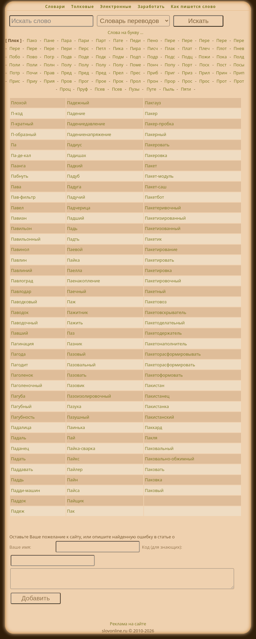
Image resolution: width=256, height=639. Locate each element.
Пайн (72, 480)
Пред (66, 73)
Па (13, 145)
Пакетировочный (163, 281)
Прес (135, 73)
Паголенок (22, 375)
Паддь (17, 480)
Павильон (21, 228)
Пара (66, 40)
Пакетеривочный (163, 208)
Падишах (76, 155)
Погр (49, 57)
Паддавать (22, 469)
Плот (222, 48)
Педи (135, 40)
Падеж (17, 511)
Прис (14, 81)
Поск (204, 65)
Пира (135, 48)
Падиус (74, 145)
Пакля (151, 438)
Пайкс (73, 459)
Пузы (134, 89)
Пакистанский (159, 417)
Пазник (74, 344)
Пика (118, 48)
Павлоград (22, 281)
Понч (152, 65)
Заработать (151, 6)
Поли (14, 65)
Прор (169, 81)
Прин (221, 73)
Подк (101, 57)
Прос (187, 81)
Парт (101, 40)
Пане (49, 40)
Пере (170, 40)
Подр (152, 57)
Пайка (73, 260)
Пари (83, 40)
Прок (118, 81)
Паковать (154, 469)
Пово (32, 57)
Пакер (151, 113)
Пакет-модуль (159, 176)
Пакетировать (159, 260)
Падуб (73, 176)
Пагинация (22, 344)
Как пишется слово (193, 6)
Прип (238, 73)
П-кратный (22, 124)
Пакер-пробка (159, 124)
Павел (17, 208)
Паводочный (24, 323)
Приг (170, 73)
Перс (84, 48)
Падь (72, 228)
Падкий (75, 166)
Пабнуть (19, 176)
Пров (66, 81)
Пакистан (154, 385)
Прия (49, 81)
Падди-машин (25, 490)
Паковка (153, 480)
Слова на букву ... (125, 32)
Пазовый (76, 354)
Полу (66, 65)
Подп (135, 57)
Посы (238, 65)
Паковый (154, 490)
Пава (16, 187)
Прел (118, 73)
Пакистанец (157, 396)
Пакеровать (157, 145)
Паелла (74, 270)
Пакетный (155, 291)
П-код (17, 113)
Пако (32, 40)
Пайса (73, 490)
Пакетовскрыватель (165, 312)
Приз (187, 73)
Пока (222, 57)
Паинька (76, 427)
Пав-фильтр (23, 197)
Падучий (76, 197)
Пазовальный (81, 365)
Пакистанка (157, 406)
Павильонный (26, 239)
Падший (75, 218)
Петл (101, 48)
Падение (76, 113)
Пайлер (75, 469)
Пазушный (78, 417)
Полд (239, 57)
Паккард (153, 427)
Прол (135, 81)
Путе (151, 89)
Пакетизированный (165, 218)
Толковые (82, 6)
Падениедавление (86, 124)
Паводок (20, 312)
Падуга (74, 187)
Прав (49, 73)
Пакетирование (161, 249)
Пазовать (76, 375)
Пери (66, 48)
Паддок (18, 501)
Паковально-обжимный (169, 459)
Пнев (239, 48)
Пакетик (153, 239)
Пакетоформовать (164, 375)
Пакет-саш (155, 187)
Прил (204, 73)
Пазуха (74, 406)
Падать (18, 459)
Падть (73, 239)
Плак (170, 48)
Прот (221, 81)
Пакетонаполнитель (166, 344)
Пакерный (155, 134)
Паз (71, 333)
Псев (100, 89)
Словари (55, 6)
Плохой (19, 103)
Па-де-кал (21, 155)
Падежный (78, 103)
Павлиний (21, 270)
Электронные (115, 6)
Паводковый (24, 302)
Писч (152, 48)
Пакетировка (158, 270)
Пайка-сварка (81, 448)
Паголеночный (26, 385)
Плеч (204, 48)
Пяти (186, 89)
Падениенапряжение (89, 134)
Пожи (204, 57)
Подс (170, 57)
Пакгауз (153, 103)
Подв (66, 57)
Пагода (18, 354)
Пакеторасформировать (170, 365)
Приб (152, 73)
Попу (170, 65)
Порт (187, 65)
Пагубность (23, 417)
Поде (83, 57)
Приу (32, 81)
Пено (152, 40)
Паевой (75, 249)
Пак (71, 511)
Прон (152, 81)
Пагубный (21, 406)
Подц (187, 57)
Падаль (18, 438)
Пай (71, 438)
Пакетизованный (162, 228)
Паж (71, 302)
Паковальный (159, 448)
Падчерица (78, 208)
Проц (65, 89)
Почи (31, 73)
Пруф (82, 89)
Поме (135, 65)
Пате (118, 40)
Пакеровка (156, 155)
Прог (84, 81)
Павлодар (21, 291)
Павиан (19, 218)
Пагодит (19, 365)
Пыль (168, 89)
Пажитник (77, 312)
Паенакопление (83, 281)
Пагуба (18, 396)
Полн (49, 65)
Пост (221, 65)
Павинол (20, 249)
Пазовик (75, 385)
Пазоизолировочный (89, 396)
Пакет (151, 166)
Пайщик (75, 501)
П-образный (23, 134)
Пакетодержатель (163, 333)
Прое (101, 81)
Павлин (19, 260)
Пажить (75, 323)
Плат (187, 48)
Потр (15, 73)
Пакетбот (154, 197)
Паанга (18, 166)
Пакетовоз (155, 302)
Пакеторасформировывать (173, 354)
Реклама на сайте (128, 628)
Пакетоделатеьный (165, 323)
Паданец (20, 448)
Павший (19, 333)
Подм (118, 57)
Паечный (76, 291)
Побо (14, 57)
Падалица (21, 427)
